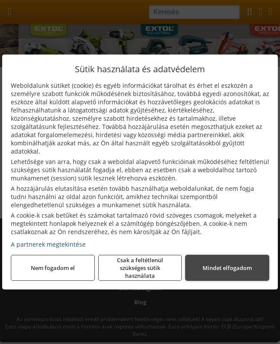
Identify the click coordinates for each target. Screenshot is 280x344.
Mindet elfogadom (227, 268)
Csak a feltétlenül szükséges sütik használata (140, 268)
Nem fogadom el (53, 268)
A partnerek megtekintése (48, 244)
